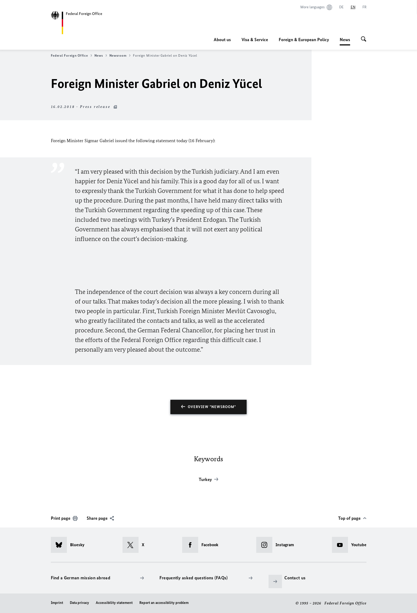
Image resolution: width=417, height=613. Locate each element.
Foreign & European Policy (304, 39)
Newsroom (120, 55)
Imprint (57, 602)
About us (222, 39)
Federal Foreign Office (71, 55)
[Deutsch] (341, 7)
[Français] (364, 7)
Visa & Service (255, 39)
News (345, 39)
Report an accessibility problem (164, 602)
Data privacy (79, 602)
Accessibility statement (114, 602)
